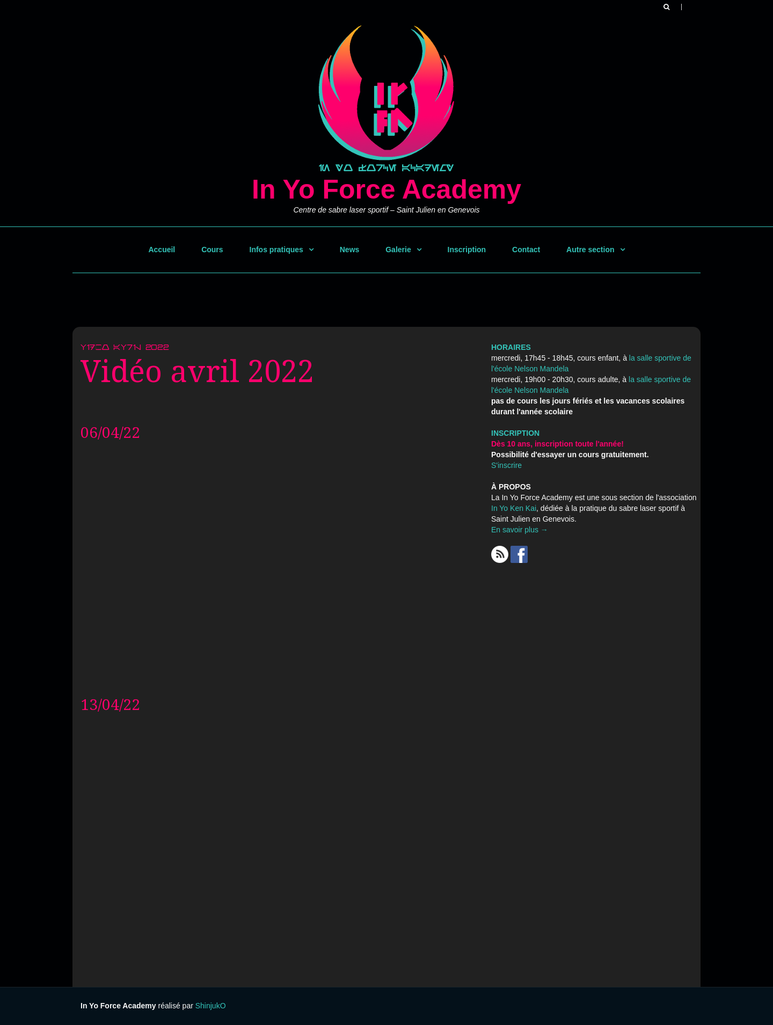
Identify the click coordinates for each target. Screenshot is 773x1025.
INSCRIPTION (515, 433)
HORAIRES (511, 347)
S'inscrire (506, 465)
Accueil (161, 249)
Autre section (590, 249)
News (350, 249)
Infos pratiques (276, 249)
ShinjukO (210, 1005)
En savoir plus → (519, 529)
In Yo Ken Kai (513, 508)
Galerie (398, 249)
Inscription (467, 249)
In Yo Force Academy (386, 189)
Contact (526, 249)
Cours (212, 249)
